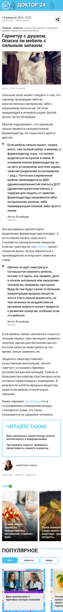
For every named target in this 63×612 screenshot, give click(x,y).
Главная (6, 28)
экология (7, 475)
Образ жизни (22, 20)
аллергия (31, 475)
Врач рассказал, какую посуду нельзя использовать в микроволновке (30, 437)
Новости (18, 28)
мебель (42, 246)
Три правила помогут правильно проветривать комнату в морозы (27, 446)
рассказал (32, 401)
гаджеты (19, 475)
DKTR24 (31, 5)
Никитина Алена (26, 465)
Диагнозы (7, 20)
